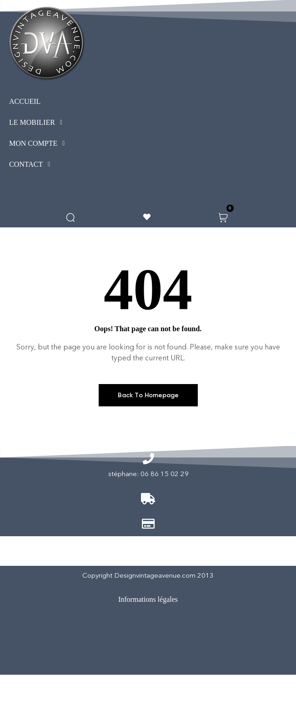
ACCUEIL (24, 101)
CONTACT (32, 164)
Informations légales (148, 599)
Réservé (84, 662)
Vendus (85, 637)
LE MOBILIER (38, 122)
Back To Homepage (148, 395)
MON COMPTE (39, 143)
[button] (54, 122)
